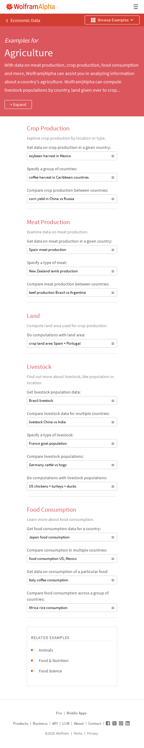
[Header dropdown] (136, 6)
